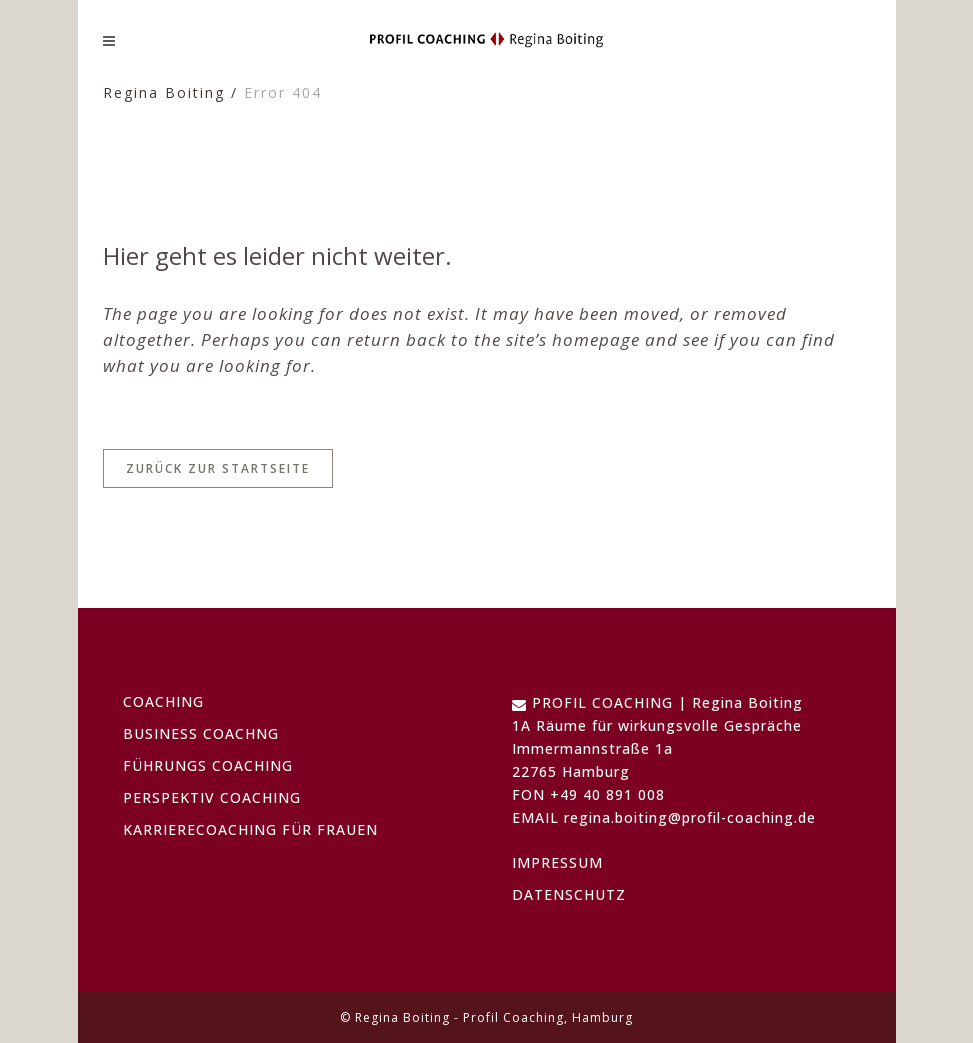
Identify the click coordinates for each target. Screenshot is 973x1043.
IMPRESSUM (557, 862)
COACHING (163, 701)
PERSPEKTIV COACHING (212, 797)
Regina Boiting (164, 92)
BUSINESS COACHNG (201, 733)
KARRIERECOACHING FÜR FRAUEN (250, 829)
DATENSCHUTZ (569, 894)
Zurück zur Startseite (218, 468)
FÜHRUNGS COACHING (208, 765)
